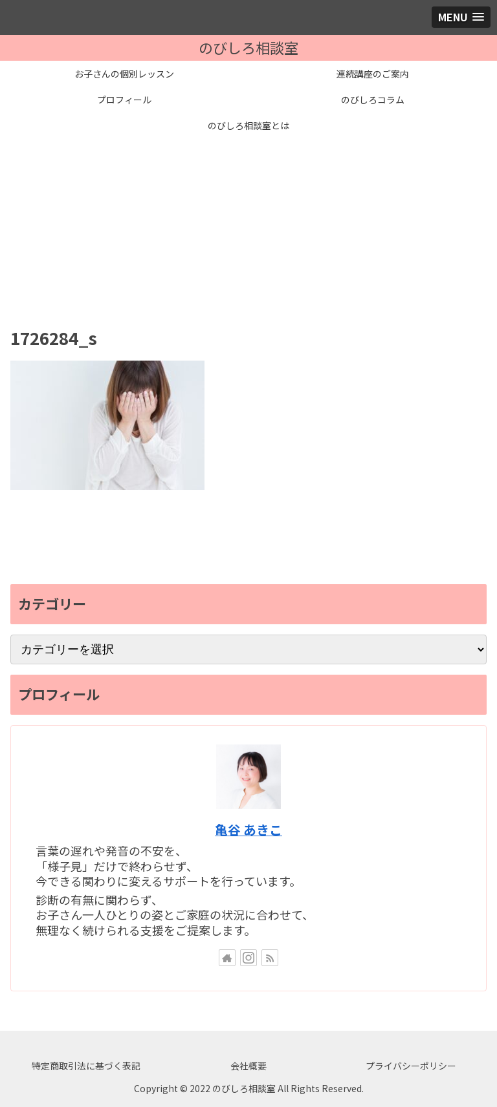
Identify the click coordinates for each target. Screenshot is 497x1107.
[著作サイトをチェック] (227, 957)
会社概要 (248, 1065)
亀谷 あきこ (248, 829)
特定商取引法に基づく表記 (86, 1065)
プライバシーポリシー (411, 1065)
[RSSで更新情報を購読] (269, 957)
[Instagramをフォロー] (248, 957)
